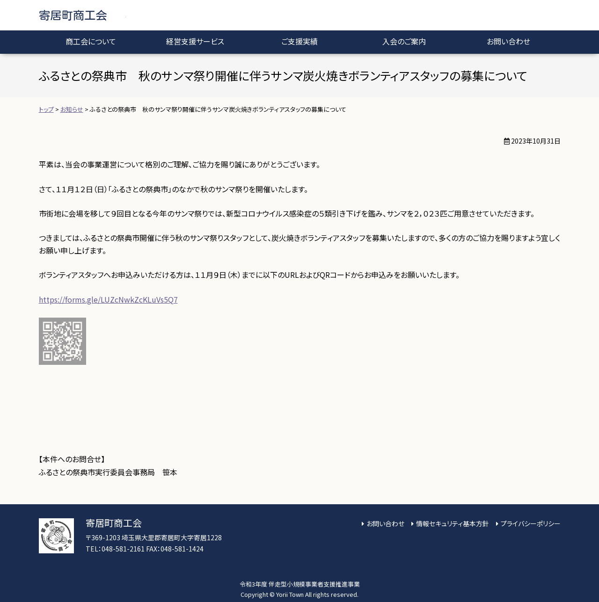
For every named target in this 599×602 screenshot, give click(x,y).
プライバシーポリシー (531, 523)
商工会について (91, 41)
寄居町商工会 (82, 15)
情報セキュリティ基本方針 (452, 523)
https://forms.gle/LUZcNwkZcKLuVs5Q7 (108, 299)
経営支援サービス (195, 41)
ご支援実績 (299, 41)
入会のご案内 (404, 41)
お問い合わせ (508, 41)
